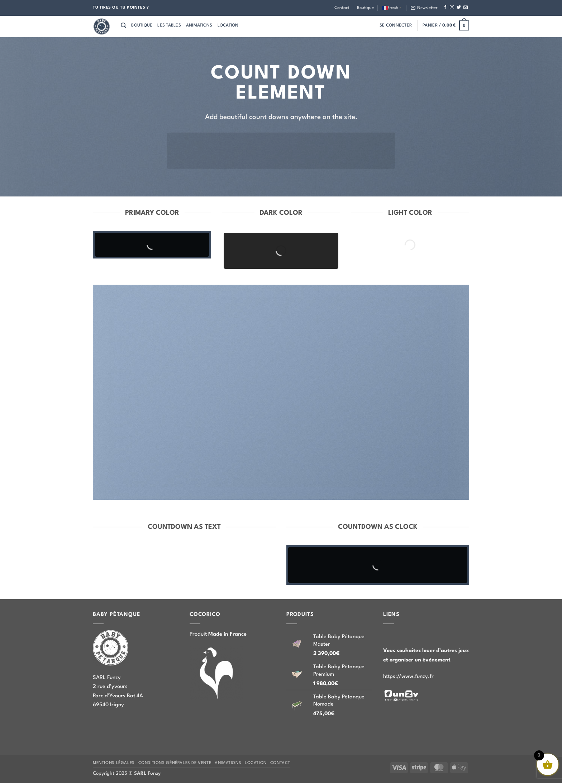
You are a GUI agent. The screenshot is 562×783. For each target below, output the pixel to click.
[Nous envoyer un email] (465, 7)
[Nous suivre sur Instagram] (452, 7)
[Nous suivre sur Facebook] (445, 7)
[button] (424, 8)
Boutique (365, 8)
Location (228, 25)
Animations (199, 25)
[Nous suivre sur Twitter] (459, 7)
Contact (341, 8)
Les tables (169, 25)
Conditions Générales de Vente (174, 763)
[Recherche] (123, 25)
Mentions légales (114, 763)
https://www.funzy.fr (408, 676)
